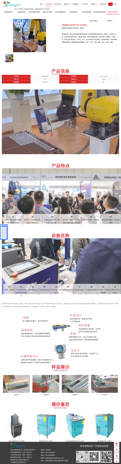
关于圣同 (85, 4)
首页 (41, 4)
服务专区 (67, 4)
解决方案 (58, 4)
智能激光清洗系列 (29, 9)
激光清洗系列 (8, 12)
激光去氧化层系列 (34, 12)
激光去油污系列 (47, 12)
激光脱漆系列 (74, 12)
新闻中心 (94, 4)
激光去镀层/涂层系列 (99, 12)
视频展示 (76, 4)
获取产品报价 (93, 20)
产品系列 (49, 4)
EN (115, 4)
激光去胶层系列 (86, 12)
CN (110, 4)
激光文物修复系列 (60, 12)
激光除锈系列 (21, 12)
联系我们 (103, 4)
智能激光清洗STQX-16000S (42, 9)
